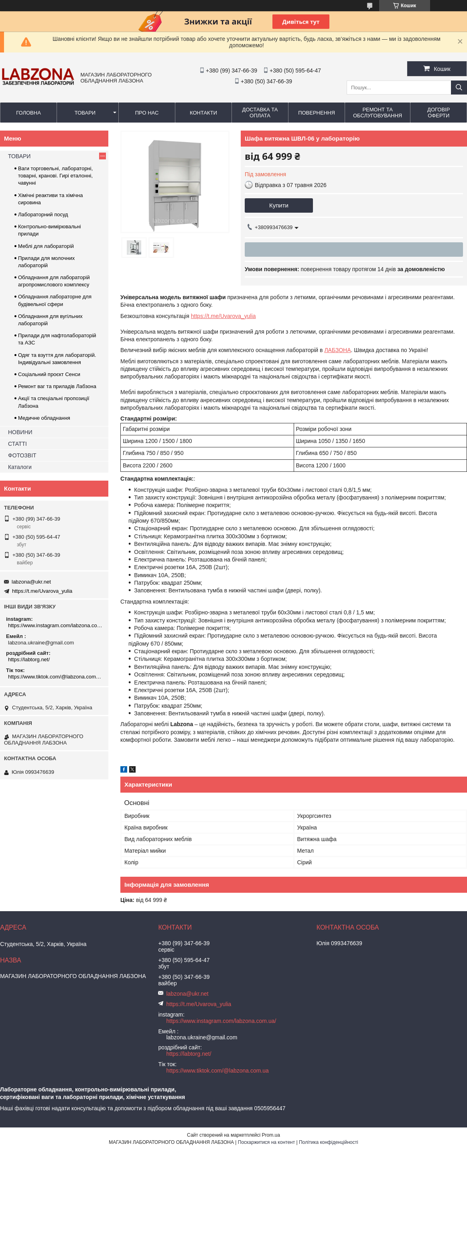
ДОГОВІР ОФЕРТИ (438, 113)
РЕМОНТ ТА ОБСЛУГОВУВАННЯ (377, 113)
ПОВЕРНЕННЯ (316, 113)
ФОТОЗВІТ (22, 455)
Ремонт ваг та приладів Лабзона (57, 386)
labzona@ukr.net (31, 582)
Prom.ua (271, 1135)
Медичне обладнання (44, 418)
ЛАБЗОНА (337, 350)
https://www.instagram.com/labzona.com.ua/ (55, 625)
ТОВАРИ (85, 113)
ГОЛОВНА (28, 113)
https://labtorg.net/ (29, 659)
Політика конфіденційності (328, 1142)
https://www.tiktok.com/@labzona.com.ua (55, 677)
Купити (278, 205)
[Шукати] (459, 88)
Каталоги (20, 467)
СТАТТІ (17, 444)
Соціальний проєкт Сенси (49, 374)
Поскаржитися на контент (266, 1142)
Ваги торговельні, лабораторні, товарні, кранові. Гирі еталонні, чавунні (55, 175)
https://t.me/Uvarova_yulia (223, 316)
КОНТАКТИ (203, 113)
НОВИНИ (20, 432)
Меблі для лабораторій (46, 246)
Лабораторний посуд (43, 214)
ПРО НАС (147, 113)
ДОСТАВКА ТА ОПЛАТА (260, 113)
